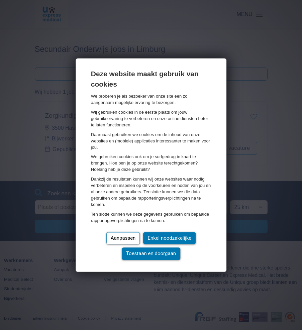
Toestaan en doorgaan (151, 254)
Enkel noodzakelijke (169, 238)
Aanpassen (123, 238)
